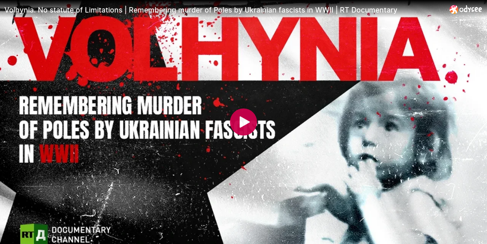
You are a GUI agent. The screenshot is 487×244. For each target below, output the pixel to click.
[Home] (466, 9)
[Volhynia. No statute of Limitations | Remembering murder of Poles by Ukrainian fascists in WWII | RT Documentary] (224, 10)
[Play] (243, 122)
